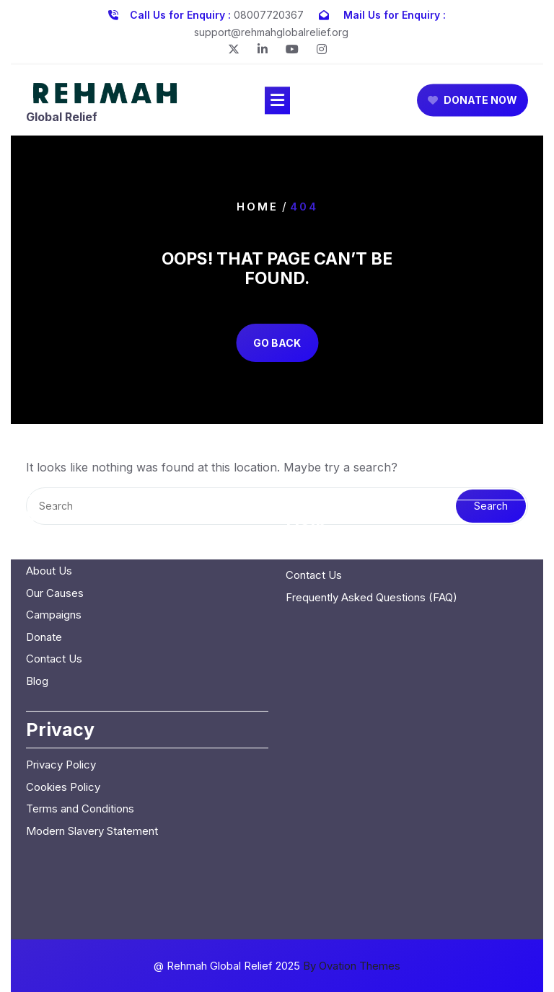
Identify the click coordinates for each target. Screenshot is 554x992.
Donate (44, 560)
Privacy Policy (61, 688)
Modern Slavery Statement (92, 754)
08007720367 (269, 12)
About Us (49, 494)
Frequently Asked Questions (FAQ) (371, 520)
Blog (37, 604)
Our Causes (55, 516)
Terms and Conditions (80, 732)
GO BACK (277, 343)
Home (257, 206)
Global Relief (61, 119)
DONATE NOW (472, 103)
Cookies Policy (63, 710)
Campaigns (54, 538)
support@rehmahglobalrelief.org (271, 30)
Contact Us (54, 582)
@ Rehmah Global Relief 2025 (277, 966)
